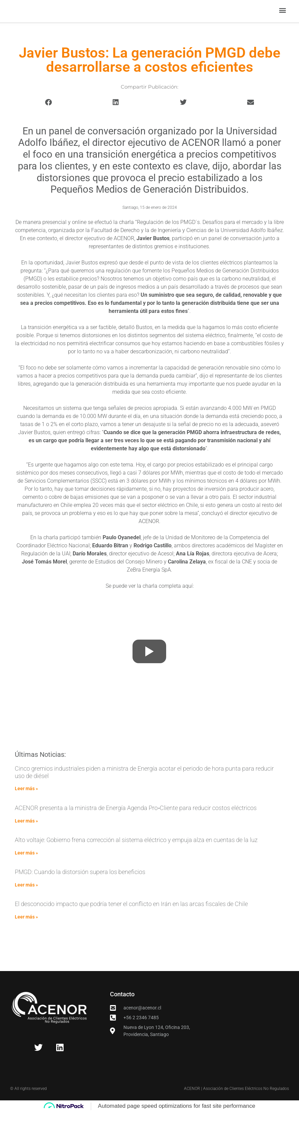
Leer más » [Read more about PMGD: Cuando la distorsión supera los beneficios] (26, 901)
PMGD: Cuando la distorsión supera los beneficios (80, 888)
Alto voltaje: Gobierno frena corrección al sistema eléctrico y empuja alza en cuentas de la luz (136, 856)
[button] (282, 18)
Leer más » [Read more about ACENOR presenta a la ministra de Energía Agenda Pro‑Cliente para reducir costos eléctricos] (26, 837)
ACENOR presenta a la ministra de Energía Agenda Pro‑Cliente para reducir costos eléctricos (136, 824)
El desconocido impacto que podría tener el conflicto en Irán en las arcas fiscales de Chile (131, 920)
